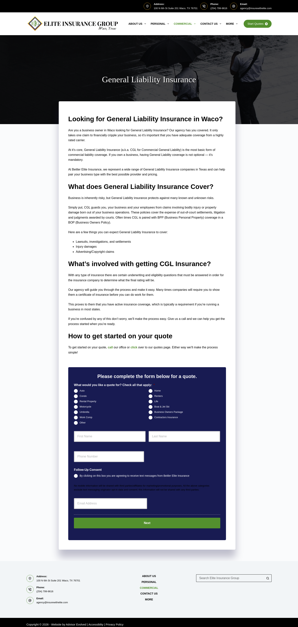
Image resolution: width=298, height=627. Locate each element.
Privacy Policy (114, 620)
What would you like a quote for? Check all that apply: (114, 385)
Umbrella (84, 412)
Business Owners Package (168, 412)
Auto (82, 390)
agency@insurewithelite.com (256, 8)
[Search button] (268, 574)
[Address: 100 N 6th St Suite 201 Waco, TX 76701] (147, 6)
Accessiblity (96, 620)
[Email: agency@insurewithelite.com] (233, 6)
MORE (232, 23)
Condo (83, 396)
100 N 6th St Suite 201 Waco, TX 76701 (176, 8)
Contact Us (211, 23)
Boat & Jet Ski (161, 406)
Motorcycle (85, 406)
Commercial (185, 23)
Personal (161, 23)
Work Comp (86, 417)
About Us (137, 23)
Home (157, 390)
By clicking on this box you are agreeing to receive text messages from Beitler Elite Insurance (134, 475)
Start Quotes (257, 23)
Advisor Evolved (76, 620)
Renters (158, 396)
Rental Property (88, 401)
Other (83, 422)
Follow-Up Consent (88, 469)
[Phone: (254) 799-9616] (204, 6)
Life (156, 401)
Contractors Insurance (166, 417)
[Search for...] (230, 574)
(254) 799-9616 (218, 8)
